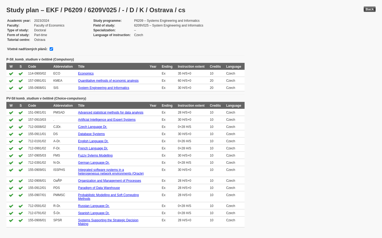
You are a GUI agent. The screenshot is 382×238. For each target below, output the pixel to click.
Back (370, 9)
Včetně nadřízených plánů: (27, 49)
